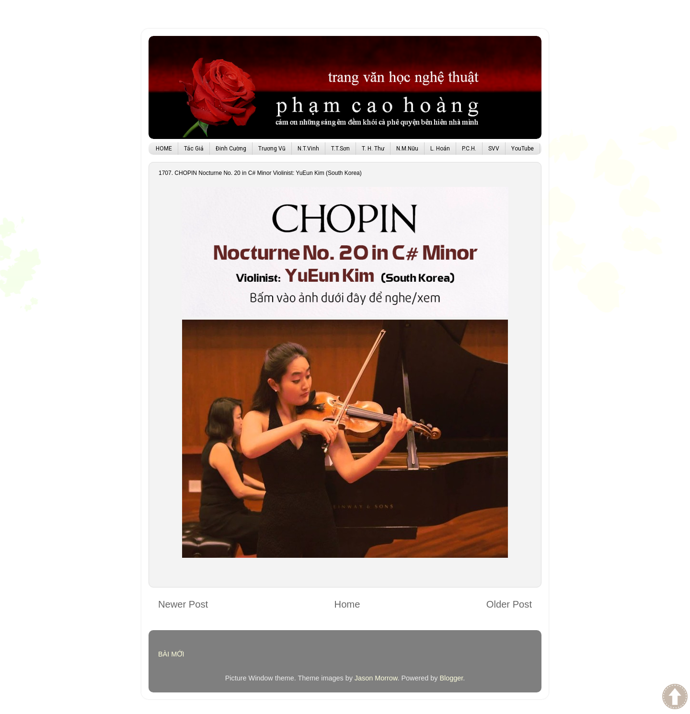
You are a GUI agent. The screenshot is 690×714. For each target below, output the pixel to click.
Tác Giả (194, 148)
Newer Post (183, 604)
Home (347, 604)
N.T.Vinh (308, 148)
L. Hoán (440, 148)
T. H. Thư (373, 148)
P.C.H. (469, 148)
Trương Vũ (272, 148)
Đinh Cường (231, 148)
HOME (164, 148)
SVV (493, 148)
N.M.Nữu (407, 148)
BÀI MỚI (171, 654)
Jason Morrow (376, 678)
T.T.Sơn (340, 148)
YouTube (522, 148)
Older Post (509, 604)
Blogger (451, 678)
